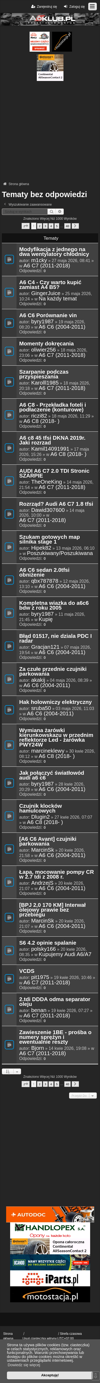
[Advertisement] (50, 131)
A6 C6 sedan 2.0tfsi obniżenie (44, 573)
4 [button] (51, 226)
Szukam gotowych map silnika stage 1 (49, 540)
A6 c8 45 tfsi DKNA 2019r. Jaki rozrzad (52, 440)
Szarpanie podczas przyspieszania (44, 374)
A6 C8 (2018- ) (41, 421)
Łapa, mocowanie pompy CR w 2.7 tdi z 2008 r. (56, 875)
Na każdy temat (58, 298)
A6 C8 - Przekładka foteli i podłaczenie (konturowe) (52, 407)
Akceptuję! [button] (50, 1375)
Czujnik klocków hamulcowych (40, 808)
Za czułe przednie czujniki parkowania (53, 672)
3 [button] (45, 226)
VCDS (26, 971)
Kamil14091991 (50, 448)
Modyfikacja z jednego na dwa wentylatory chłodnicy (54, 252)
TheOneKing (46, 481)
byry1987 (42, 321)
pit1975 (40, 977)
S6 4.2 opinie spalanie (47, 943)
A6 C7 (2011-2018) (46, 265)
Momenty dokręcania (46, 343)
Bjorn (37, 1048)
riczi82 (39, 415)
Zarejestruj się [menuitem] (43, 7)
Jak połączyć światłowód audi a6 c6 (51, 775)
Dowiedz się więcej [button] (24, 1365)
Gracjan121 (45, 646)
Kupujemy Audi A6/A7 (65, 954)
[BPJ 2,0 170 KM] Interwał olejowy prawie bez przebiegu (52, 910)
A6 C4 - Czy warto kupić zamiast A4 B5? (50, 285)
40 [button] (67, 226)
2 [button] (39, 226)
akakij (38, 680)
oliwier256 (43, 349)
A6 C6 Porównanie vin (48, 315)
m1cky (39, 260)
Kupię (46, 619)
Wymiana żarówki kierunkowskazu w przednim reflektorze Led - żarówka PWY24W (56, 738)
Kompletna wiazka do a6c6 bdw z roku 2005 (54, 606)
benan (38, 1010)
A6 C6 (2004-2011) (62, 326)
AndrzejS (42, 882)
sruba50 (41, 708)
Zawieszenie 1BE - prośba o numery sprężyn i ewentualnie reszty (55, 1037)
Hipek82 (41, 547)
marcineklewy (48, 750)
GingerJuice (46, 293)
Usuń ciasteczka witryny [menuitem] (39, 1338)
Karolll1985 (45, 382)
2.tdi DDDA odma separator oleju (54, 1002)
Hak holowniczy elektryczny (55, 702)
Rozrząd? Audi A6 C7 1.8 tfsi (56, 504)
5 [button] (57, 226)
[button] (26, 226)
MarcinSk (42, 849)
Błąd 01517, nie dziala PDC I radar (55, 639)
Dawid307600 (48, 510)
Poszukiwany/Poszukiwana (60, 553)
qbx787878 (44, 580)
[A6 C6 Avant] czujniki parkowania (48, 842)
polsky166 (43, 949)
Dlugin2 (40, 816)
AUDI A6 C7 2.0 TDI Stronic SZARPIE (54, 473)
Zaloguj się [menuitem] (74, 7)
